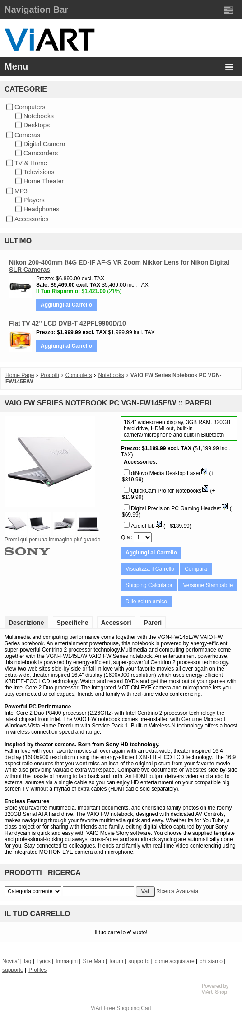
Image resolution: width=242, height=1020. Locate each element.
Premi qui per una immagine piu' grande (52, 539)
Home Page (19, 375)
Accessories (31, 219)
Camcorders (40, 153)
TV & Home (30, 163)
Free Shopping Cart (127, 1008)
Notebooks (38, 116)
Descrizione (26, 622)
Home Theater (43, 181)
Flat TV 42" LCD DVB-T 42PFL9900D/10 (67, 323)
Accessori (116, 622)
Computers (29, 107)
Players (34, 200)
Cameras (27, 135)
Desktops (36, 125)
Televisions (38, 172)
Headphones (41, 209)
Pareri (153, 622)
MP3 (21, 191)
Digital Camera (44, 144)
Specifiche (72, 622)
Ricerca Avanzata (177, 891)
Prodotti (49, 375)
